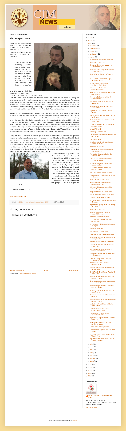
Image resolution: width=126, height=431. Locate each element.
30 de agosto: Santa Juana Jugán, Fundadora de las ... (101, 79)
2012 (90, 376)
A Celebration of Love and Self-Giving (102, 59)
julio (91, 344)
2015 (90, 367)
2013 (90, 373)
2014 (90, 370)
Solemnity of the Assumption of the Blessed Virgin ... (101, 188)
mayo (92, 350)
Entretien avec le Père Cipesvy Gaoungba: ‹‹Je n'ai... (100, 88)
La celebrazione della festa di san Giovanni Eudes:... (100, 168)
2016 (90, 365)
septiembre (94, 54)
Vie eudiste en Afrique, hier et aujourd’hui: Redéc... (99, 314)
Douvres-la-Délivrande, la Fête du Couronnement (100, 98)
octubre (92, 51)
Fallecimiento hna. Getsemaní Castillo (102, 234)
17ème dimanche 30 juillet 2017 (100, 327)
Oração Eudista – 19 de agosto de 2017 (102, 194)
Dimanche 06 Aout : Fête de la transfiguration (99, 263)
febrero (92, 358)
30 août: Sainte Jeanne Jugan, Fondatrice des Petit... (99, 84)
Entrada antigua (73, 270)
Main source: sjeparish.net (19, 196)
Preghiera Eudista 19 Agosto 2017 (101, 192)
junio (92, 347)
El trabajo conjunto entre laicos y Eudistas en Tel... (100, 259)
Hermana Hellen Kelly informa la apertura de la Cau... (100, 183)
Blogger (74, 420)
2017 (90, 43)
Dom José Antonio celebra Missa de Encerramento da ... (101, 143)
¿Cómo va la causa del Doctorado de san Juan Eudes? (102, 125)
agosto (92, 57)
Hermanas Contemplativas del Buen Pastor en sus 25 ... (101, 66)
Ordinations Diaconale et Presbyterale (102, 242)
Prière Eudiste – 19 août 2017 (99, 180)
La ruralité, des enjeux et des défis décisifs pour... (101, 220)
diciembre (93, 45)
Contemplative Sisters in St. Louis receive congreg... (100, 323)
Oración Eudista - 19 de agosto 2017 (101, 172)
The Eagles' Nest (95, 139)
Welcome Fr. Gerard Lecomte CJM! (101, 217)
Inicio (46, 270)
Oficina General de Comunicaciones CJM (100, 397)
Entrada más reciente (17, 270)
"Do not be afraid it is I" (97, 229)
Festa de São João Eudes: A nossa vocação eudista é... (101, 159)
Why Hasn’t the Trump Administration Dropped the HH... (102, 70)
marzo (92, 355)
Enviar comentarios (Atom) (27, 274)
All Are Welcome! (95, 129)
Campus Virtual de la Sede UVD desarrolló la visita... (100, 213)
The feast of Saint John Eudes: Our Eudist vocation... (101, 155)
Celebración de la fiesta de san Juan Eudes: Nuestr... (101, 150)
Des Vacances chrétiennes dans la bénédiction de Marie (101, 250)
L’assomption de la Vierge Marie (100, 197)
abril (91, 352)
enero (92, 361)
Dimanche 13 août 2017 (97, 209)
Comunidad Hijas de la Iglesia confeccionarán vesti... (99, 309)
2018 (90, 40)
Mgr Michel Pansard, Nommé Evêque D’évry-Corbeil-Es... (102, 339)
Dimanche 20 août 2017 (97, 147)
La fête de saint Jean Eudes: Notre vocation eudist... (101, 164)
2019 (90, 37)
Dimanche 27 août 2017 (97, 62)
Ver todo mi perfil (91, 407)
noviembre (93, 48)
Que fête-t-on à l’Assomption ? (99, 231)
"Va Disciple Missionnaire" (98, 132)
